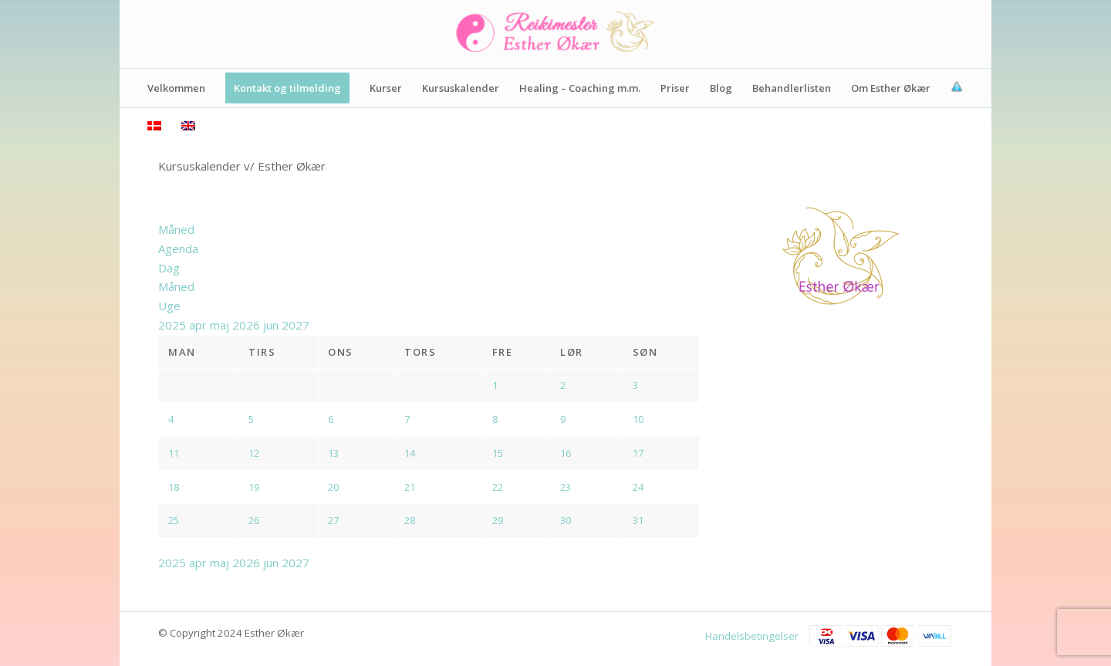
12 (253, 453)
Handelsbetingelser (752, 636)
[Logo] (555, 34)
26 (253, 520)
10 (638, 419)
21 (409, 487)
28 (409, 520)
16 (565, 453)
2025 (173, 325)
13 (333, 453)
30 (565, 520)
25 (173, 520)
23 (565, 487)
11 (173, 453)
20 (333, 487)
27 (333, 520)
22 (497, 487)
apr (199, 325)
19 (253, 487)
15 (497, 453)
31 (638, 520)
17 (638, 453)
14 (409, 453)
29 (497, 520)
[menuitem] (176, 88)
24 (638, 487)
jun (272, 325)
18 (173, 487)
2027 (295, 325)
